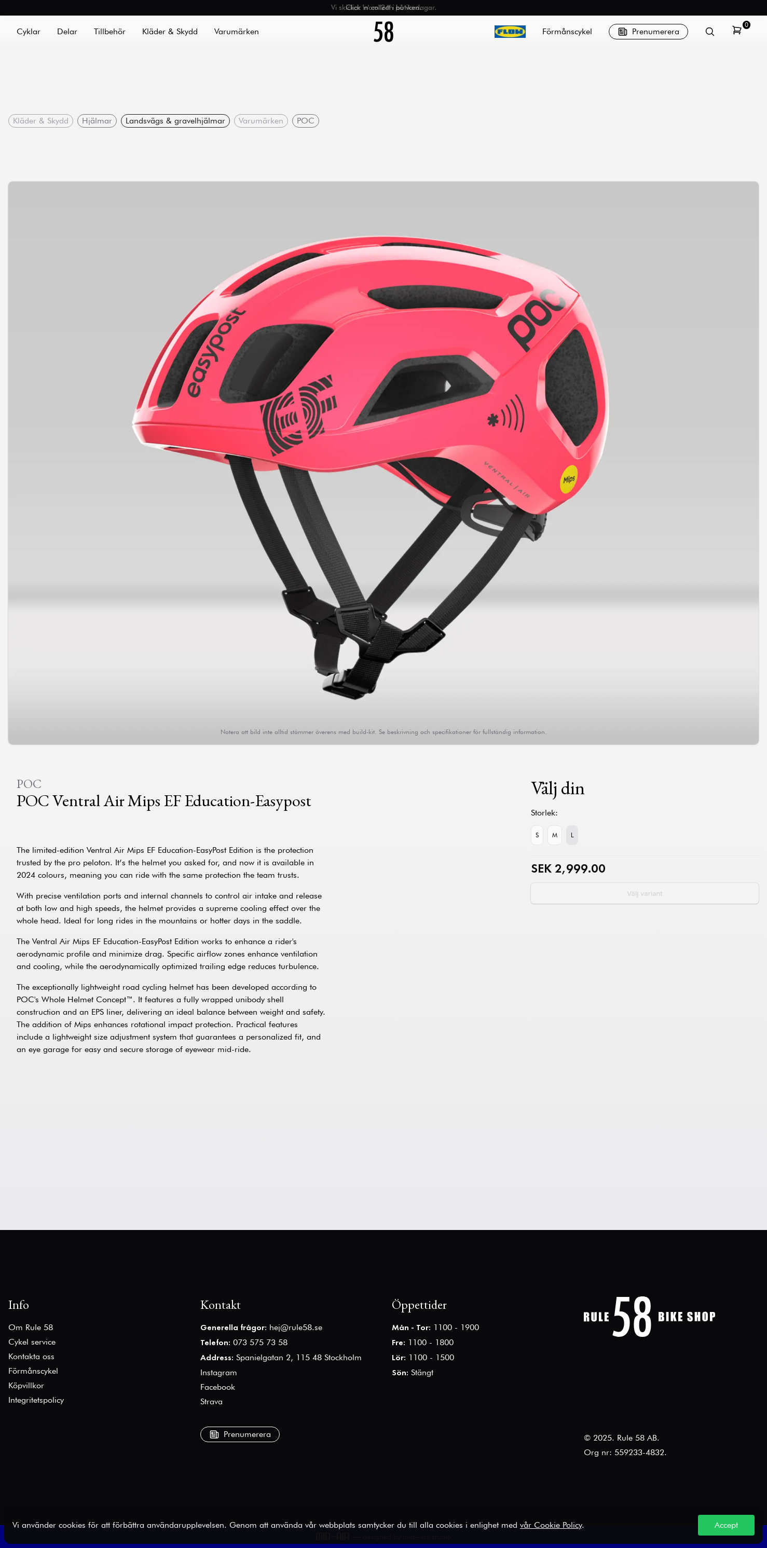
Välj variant (645, 893)
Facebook (217, 1387)
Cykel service (32, 1342)
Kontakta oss (31, 1356)
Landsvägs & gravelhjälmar (175, 121)
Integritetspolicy (36, 1400)
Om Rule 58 (30, 1327)
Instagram (218, 1372)
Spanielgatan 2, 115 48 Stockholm (299, 1357)
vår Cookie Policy (551, 1525)
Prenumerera (648, 31)
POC (305, 121)
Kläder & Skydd (41, 121)
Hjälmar (97, 121)
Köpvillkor (26, 1385)
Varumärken (261, 121)
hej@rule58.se (295, 1327)
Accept (726, 1525)
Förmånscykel (567, 31)
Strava (211, 1401)
